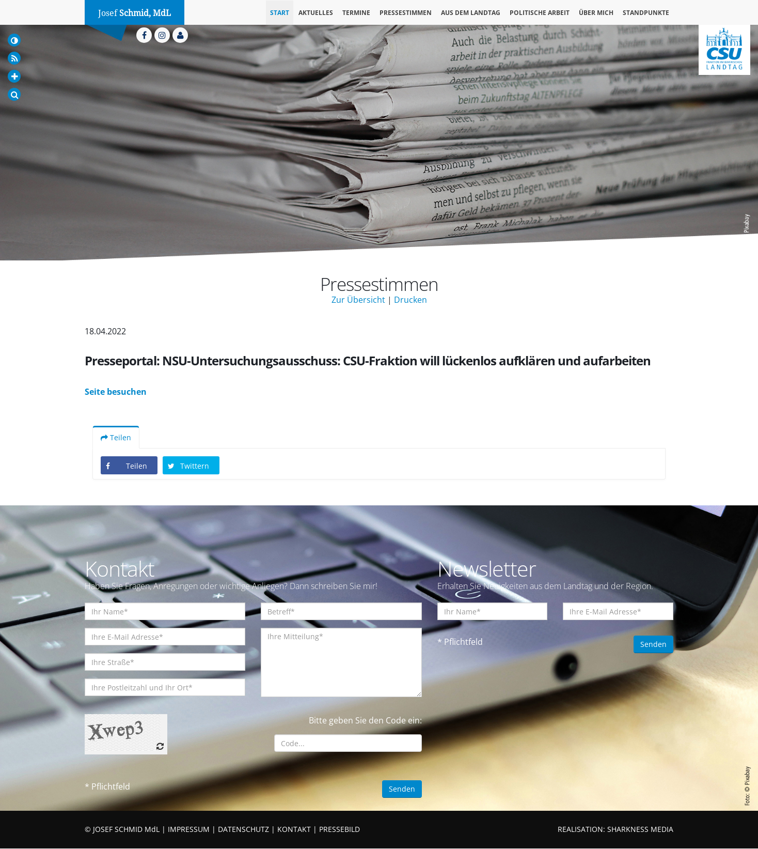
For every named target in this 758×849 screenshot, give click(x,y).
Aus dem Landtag (470, 12)
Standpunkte (646, 12)
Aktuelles (315, 12)
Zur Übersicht (358, 299)
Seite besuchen (116, 392)
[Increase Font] (14, 76)
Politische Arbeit (540, 12)
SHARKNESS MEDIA (640, 830)
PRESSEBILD (339, 830)
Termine (356, 12)
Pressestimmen (406, 12)
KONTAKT (294, 830)
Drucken (410, 299)
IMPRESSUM (189, 830)
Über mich (596, 12)
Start (279, 12)
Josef (134, 13)
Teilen (116, 438)
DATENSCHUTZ (243, 830)
